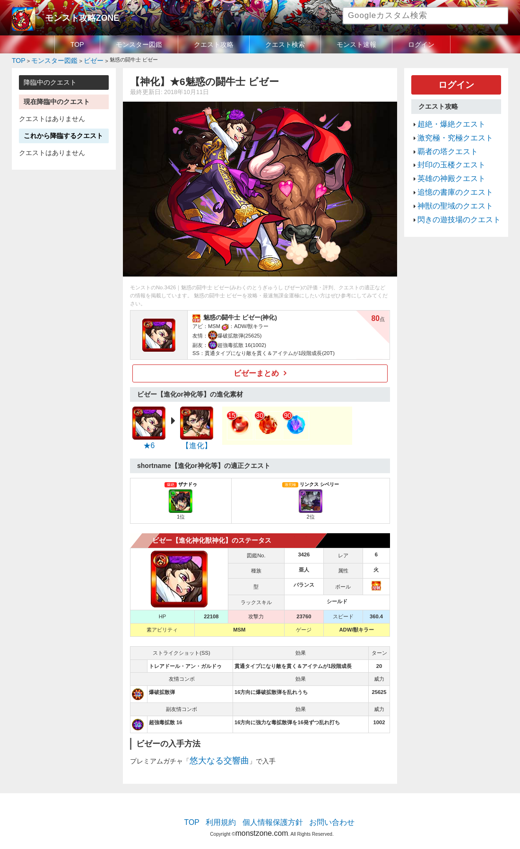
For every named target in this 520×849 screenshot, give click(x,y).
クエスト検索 (285, 44)
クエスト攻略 (214, 44)
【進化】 (196, 441)
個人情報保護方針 (272, 813)
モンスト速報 (356, 44)
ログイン (421, 44)
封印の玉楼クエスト (445, 152)
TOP (77, 44)
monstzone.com (261, 821)
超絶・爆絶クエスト (445, 118)
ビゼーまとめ (256, 370)
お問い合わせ (321, 813)
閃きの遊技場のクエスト (451, 197)
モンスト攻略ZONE (74, 16)
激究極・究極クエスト (448, 129)
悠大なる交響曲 (213, 754)
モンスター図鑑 (139, 44)
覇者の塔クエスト (442, 141)
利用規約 (229, 813)
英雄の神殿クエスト (445, 163)
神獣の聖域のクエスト (448, 185)
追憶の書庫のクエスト (448, 174)
